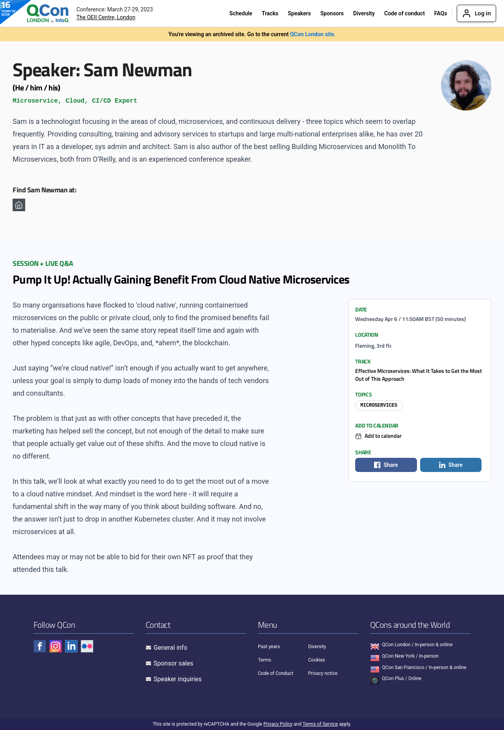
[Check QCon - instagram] (55, 646)
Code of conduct (404, 13)
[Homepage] (19, 205)
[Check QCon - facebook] (39, 646)
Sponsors (332, 13)
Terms (264, 660)
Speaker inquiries (178, 679)
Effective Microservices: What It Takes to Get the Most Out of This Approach (418, 375)
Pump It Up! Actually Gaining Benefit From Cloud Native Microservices (181, 279)
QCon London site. (313, 34)
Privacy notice (323, 673)
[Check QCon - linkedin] (71, 646)
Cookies (316, 660)
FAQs (440, 13)
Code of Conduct (275, 673)
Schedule (241, 13)
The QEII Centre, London (105, 17)
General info (170, 647)
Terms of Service (320, 724)
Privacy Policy (278, 724)
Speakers (299, 13)
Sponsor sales (173, 663)
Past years (269, 646)
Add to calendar (383, 435)
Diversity (364, 13)
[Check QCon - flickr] (87, 646)
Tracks (270, 13)
